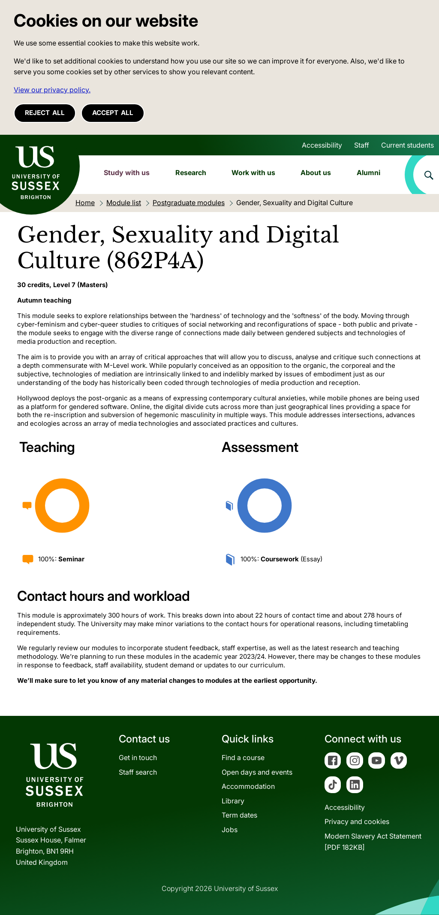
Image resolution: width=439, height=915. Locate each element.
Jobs (230, 829)
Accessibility (322, 145)
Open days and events (257, 772)
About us (316, 172)
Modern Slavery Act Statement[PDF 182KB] (373, 841)
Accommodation (248, 786)
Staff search (138, 772)
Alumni (368, 172)
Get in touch (138, 757)
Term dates (239, 815)
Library (233, 801)
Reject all (45, 113)
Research (190, 172)
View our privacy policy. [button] (52, 89)
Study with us (127, 172)
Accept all (112, 113)
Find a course (243, 757)
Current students (407, 145)
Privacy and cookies (357, 821)
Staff (361, 145)
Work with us (253, 172)
